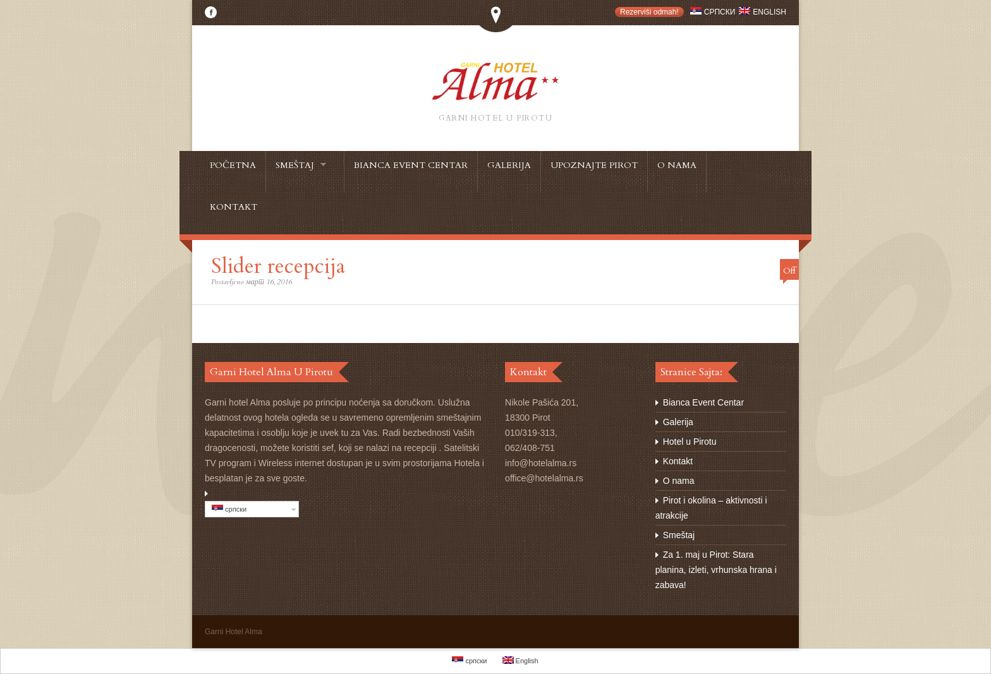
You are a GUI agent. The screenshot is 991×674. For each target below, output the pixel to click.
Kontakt (678, 461)
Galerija (678, 422)
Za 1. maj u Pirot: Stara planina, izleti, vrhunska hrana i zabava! (716, 570)
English (762, 12)
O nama (679, 481)
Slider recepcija (278, 266)
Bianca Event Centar (703, 402)
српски (713, 12)
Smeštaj (679, 535)
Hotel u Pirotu (690, 441)
